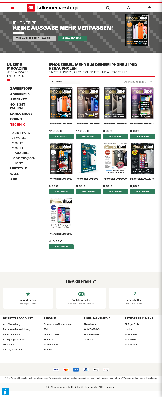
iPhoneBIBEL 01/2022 (60, 178)
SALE (14, 174)
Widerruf (48, 339)
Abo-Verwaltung (11, 324)
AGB (101, 387)
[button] (5, 391)
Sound (16, 119)
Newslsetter (90, 324)
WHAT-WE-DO (92, 329)
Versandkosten (51, 334)
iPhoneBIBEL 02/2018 (142, 178)
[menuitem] (12, 7)
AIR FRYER (18, 99)
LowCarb (129, 329)
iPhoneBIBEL (20, 153)
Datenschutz (91, 387)
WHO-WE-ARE (92, 334)
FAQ (46, 329)
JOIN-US (88, 339)
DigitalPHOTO (21, 132)
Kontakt (48, 349)
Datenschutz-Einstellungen (58, 324)
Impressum (110, 387)
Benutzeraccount (12, 334)
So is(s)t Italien (17, 106)
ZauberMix (20, 94)
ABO (13, 179)
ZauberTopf (21, 88)
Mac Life (17, 142)
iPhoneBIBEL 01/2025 (88, 123)
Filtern (57, 81)
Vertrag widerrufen (13, 349)
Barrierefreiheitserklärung (16, 329)
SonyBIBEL (19, 137)
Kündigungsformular (14, 339)
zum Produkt (61, 136)
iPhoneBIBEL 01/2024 (115, 123)
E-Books (17, 163)
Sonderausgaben (23, 158)
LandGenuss (21, 114)
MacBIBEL (18, 148)
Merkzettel (8, 344)
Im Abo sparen (71, 38)
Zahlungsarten (51, 344)
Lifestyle (18, 168)
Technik (17, 124)
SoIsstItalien (131, 334)
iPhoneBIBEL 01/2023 (142, 123)
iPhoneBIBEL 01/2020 (115, 178)
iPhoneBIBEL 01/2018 (60, 233)
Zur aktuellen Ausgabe (33, 38)
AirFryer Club (132, 324)
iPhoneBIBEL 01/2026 (60, 123)
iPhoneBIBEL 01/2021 (87, 178)
